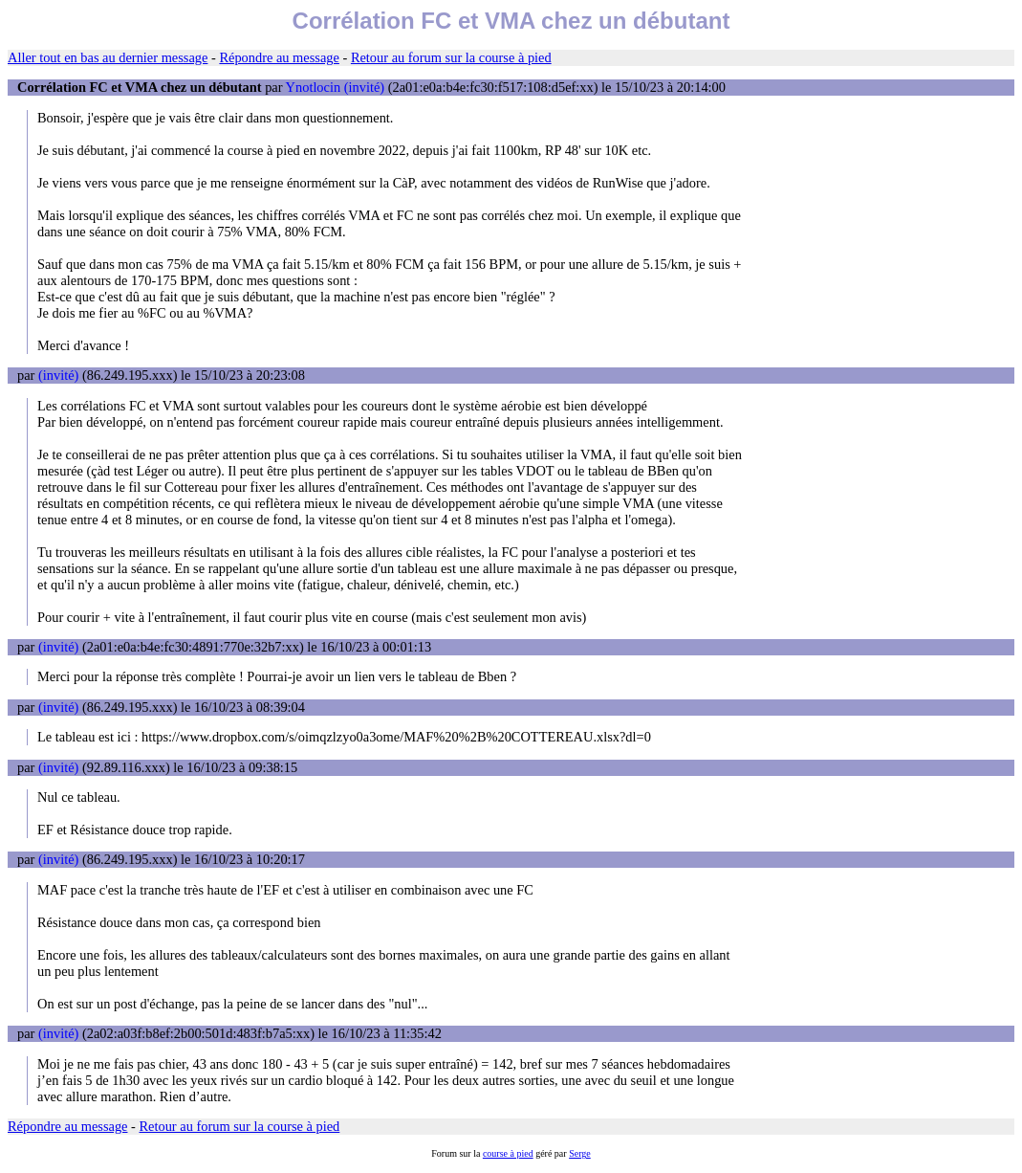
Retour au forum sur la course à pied (451, 57)
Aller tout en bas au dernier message (107, 57)
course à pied (508, 1153)
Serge (580, 1153)
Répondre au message (278, 57)
